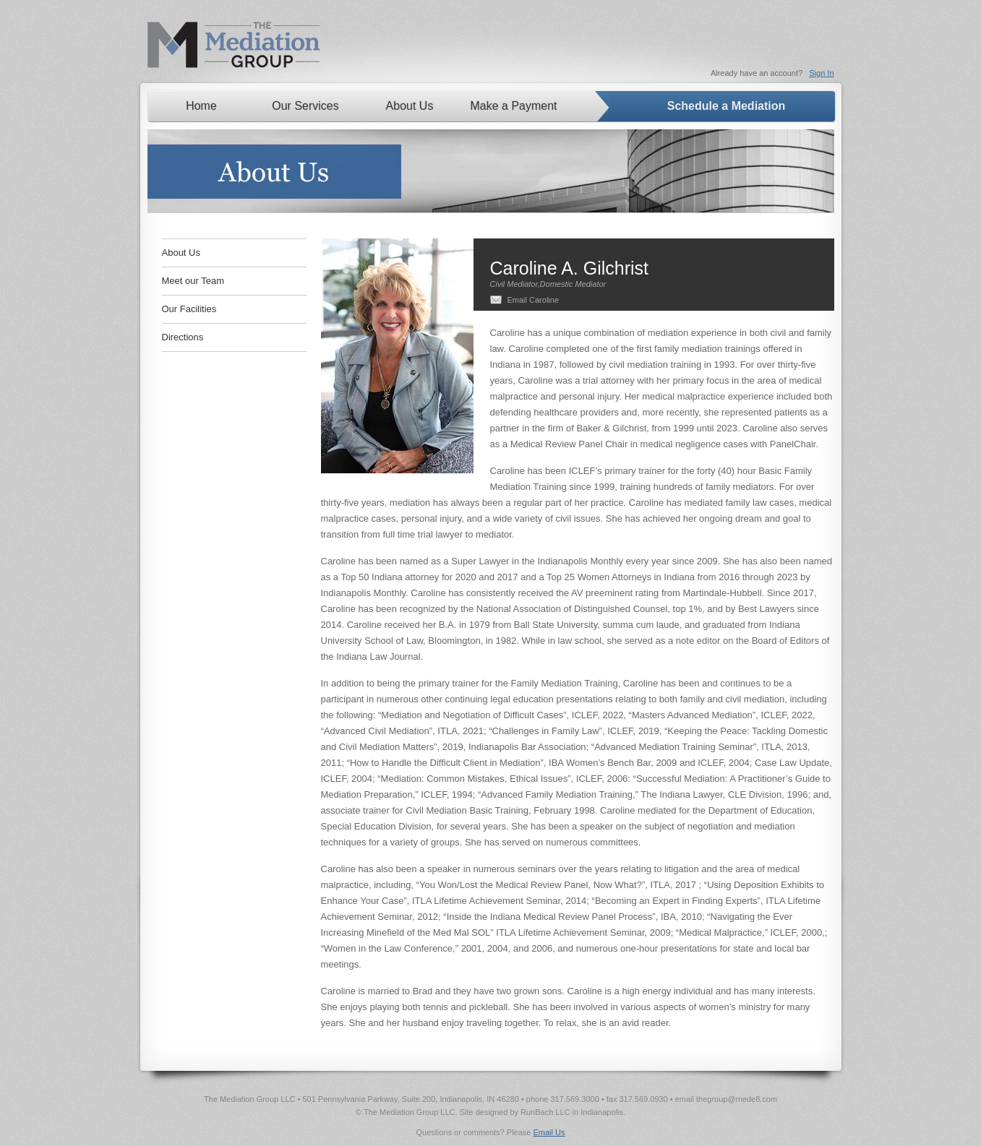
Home (201, 106)
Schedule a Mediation (726, 106)
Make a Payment (514, 106)
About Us (410, 106)
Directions (183, 337)
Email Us (549, 1132)
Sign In (821, 73)
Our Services (305, 106)
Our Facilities (189, 308)
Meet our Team (193, 280)
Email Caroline (533, 300)
